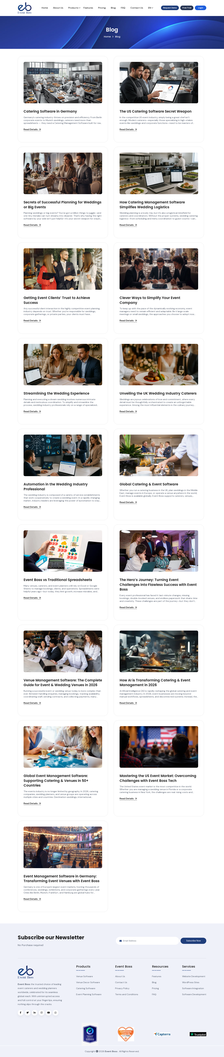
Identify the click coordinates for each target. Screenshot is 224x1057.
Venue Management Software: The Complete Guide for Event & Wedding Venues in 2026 (63, 682)
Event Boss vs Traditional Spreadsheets (58, 579)
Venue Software (84, 976)
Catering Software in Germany (50, 111)
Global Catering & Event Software (149, 484)
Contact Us (136, 7)
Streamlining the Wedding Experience (56, 393)
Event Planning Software (88, 994)
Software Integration (193, 988)
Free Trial (186, 8)
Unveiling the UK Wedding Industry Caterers (158, 393)
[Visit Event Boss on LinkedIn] (34, 1013)
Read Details (32, 129)
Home (45, 7)
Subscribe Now (193, 940)
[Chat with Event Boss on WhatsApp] (55, 1013)
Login (200, 8)
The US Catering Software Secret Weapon (156, 111)
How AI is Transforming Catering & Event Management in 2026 (155, 682)
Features (88, 7)
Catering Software (85, 988)
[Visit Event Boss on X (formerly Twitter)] (27, 1013)
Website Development (193, 976)
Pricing (102, 7)
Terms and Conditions (126, 994)
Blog (113, 7)
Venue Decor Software (88, 982)
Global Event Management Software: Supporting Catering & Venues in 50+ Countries (56, 780)
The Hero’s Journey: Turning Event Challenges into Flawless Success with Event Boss (158, 584)
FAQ (123, 7)
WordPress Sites (190, 982)
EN (149, 7)
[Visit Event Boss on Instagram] (41, 1013)
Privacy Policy (122, 988)
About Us (58, 7)
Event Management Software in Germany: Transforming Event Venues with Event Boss (61, 878)
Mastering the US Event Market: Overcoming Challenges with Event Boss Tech (158, 778)
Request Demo (170, 8)
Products (73, 7)
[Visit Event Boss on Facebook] (20, 1013)
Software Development (194, 994)
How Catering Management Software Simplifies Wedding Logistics (152, 204)
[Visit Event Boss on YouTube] (48, 1013)
